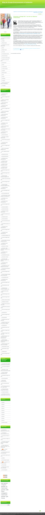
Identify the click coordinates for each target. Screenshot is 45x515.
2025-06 (3, 412)
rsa (6, 486)
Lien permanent (30, 48)
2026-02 (3, 404)
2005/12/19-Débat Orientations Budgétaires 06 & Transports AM (5, 341)
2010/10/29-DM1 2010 (5, 277)
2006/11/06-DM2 (4, 317)
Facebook (22, 49)
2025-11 (3, 408)
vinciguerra (4, 493)
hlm (39, 48)
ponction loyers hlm (15, 49)
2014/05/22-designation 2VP (6, 235)
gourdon (3, 486)
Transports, (3, 80)
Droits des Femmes (4, 55)
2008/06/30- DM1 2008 (5, 301)
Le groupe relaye (4, 66)
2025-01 (3, 418)
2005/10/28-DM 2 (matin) (5, 346)
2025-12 (3, 406)
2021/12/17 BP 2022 (5, 134)
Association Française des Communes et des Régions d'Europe (5, 442)
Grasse (3, 64)
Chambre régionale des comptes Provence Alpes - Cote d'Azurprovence (5, 446)
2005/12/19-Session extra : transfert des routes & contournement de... (5, 337)
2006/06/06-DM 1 (4, 325)
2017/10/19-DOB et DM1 (5, 193)
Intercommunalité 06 (5, 378)
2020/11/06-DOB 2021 (5, 156)
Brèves (3, 47)
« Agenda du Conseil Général (18, 11)
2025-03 (3, 416)
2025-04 (3, 414)
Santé (3, 74)
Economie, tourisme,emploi (6, 57)
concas (3, 498)
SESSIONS (3, 78)
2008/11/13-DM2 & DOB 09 (6, 299)
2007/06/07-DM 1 (4, 312)
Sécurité (3, 76)
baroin (19, 49)
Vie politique (3, 85)
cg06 (7, 496)
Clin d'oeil (3, 51)
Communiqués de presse (5, 53)
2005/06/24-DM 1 (4, 351)
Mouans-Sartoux (4, 72)
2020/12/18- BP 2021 (5, 154)
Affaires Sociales (20, 48)
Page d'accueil (25, 11)
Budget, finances (4, 49)
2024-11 (3, 420)
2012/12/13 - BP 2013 (5, 246)
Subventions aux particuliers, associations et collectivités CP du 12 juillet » (36, 12)
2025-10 (3, 410)
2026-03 (3, 402)
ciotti (7, 489)
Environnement (4, 62)
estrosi (2, 491)
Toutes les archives (4, 422)
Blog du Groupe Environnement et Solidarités (17, 2)
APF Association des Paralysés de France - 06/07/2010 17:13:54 (29, 33)
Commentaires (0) (35, 48)
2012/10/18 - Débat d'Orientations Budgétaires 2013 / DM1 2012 (5, 249)
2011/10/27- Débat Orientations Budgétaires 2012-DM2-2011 (5, 260)
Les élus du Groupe (4, 68)
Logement (3, 70)
